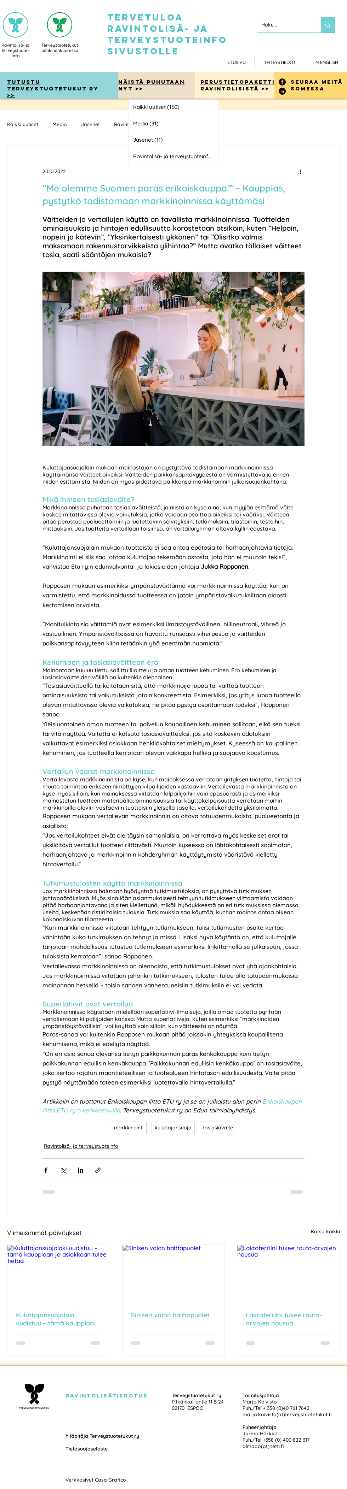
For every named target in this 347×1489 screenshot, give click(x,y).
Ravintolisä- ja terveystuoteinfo (81, 1146)
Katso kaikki (325, 1231)
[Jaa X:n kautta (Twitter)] (63, 1170)
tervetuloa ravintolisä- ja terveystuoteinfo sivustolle (167, 34)
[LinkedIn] (282, 91)
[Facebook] (282, 81)
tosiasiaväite (218, 1127)
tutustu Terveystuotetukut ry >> (53, 88)
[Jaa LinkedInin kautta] (80, 1170)
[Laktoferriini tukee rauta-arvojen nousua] (288, 1273)
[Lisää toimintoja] (300, 171)
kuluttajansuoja (173, 1127)
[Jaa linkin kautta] (98, 1170)
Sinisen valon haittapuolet (170, 1315)
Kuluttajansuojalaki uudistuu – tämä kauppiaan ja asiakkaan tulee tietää (57, 1319)
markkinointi (128, 1127)
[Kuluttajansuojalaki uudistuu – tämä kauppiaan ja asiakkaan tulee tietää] (58, 1273)
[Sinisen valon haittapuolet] (174, 1273)
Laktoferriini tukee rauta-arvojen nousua (284, 1319)
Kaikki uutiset (22, 125)
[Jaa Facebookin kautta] (45, 1170)
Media (59, 125)
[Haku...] (283, 25)
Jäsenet (90, 125)
